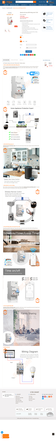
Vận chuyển (30, 397)
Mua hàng (29, 51)
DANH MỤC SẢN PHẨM (14, 4)
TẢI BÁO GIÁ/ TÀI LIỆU (43, 4)
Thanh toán (30, 400)
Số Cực (21, 44)
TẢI (20, 47)
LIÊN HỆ (51, 4)
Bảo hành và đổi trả (32, 399)
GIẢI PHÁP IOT (24, 4)
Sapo (38, 418)
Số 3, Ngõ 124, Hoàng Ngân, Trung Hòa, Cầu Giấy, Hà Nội (8, 395)
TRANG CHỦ (6, 4)
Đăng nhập (40, 1)
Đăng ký (44, 1)
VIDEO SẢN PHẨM (32, 4)
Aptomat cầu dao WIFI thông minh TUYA (50, 63)
